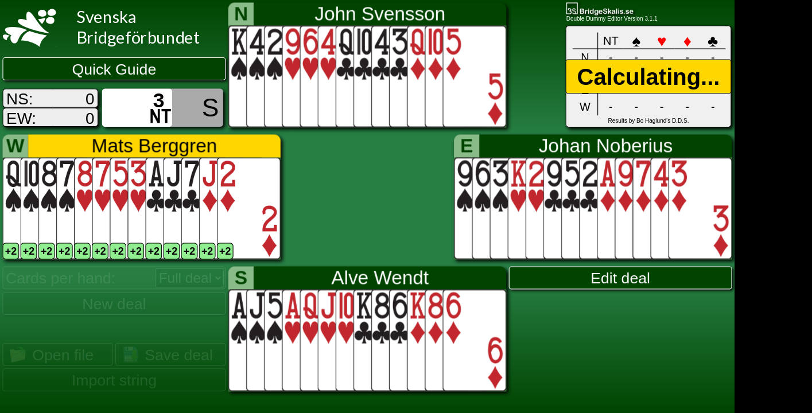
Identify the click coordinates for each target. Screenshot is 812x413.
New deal (114, 303)
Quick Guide (114, 69)
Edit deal (620, 278)
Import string (114, 380)
